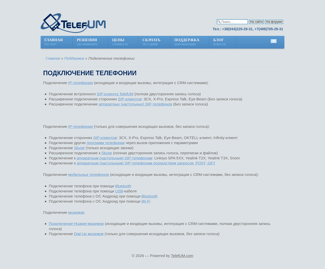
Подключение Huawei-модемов (76, 223)
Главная (53, 42)
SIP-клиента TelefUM (115, 94)
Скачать (151, 42)
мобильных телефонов (88, 174)
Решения (87, 42)
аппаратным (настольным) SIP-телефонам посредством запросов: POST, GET (146, 163)
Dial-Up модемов (89, 234)
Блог (219, 42)
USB (119, 191)
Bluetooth (123, 186)
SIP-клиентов (130, 99)
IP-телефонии (80, 83)
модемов (76, 212)
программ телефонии (106, 143)
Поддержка (186, 42)
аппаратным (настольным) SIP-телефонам (114, 158)
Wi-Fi (145, 201)
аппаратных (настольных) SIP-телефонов (135, 104)
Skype (79, 148)
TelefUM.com (182, 255)
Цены (120, 42)
